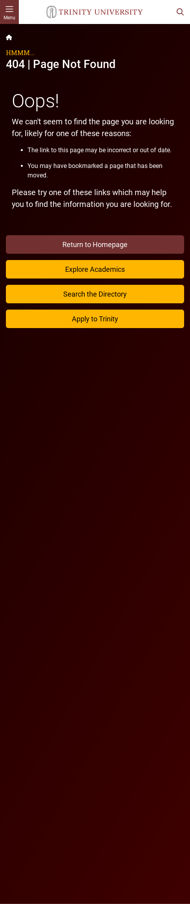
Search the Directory (95, 294)
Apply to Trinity (95, 319)
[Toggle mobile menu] (9, 12)
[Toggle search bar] (180, 12)
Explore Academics (95, 269)
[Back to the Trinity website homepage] (9, 37)
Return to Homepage (95, 244)
